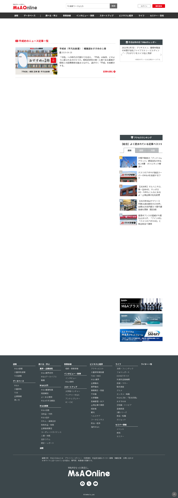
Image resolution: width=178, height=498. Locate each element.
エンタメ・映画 (123, 394)
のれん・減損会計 (48, 421)
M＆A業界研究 (47, 373)
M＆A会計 (45, 417)
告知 (118, 432)
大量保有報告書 (97, 372)
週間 (141, 150)
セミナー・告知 (157, 15)
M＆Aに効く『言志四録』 (127, 397)
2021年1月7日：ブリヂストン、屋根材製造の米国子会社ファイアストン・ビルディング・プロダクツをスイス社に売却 (141, 50)
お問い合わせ (128, 458)
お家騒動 (94, 397)
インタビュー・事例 (85, 15)
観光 (93, 412)
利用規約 (87, 458)
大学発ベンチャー (72, 391)
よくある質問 (46, 397)
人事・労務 (45, 435)
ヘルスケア (95, 416)
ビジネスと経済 (126, 15)
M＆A (16, 385)
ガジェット (121, 419)
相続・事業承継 (71, 368)
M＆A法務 (45, 410)
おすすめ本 (121, 401)
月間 (153, 150)
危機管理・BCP (97, 401)
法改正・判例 (46, 414)
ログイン (144, 6)
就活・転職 (121, 416)
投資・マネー (122, 383)
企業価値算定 (46, 428)
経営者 (94, 408)
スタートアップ (106, 15)
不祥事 (94, 394)
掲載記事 (117, 458)
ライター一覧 (146, 364)
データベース (29, 15)
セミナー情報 (121, 424)
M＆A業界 (95, 379)
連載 (42, 448)
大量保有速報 (19, 372)
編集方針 (45, 458)
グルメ (119, 390)
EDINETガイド (123, 376)
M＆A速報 (18, 368)
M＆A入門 (44, 385)
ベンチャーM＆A (72, 394)
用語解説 (44, 393)
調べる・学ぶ (51, 15)
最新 (130, 150)
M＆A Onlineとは (56, 458)
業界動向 (94, 386)
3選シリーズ (122, 412)
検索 (113, 5)
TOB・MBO (96, 376)
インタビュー (71, 378)
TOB (16, 392)
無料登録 (159, 6)
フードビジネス (97, 419)
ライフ (141, 15)
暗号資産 (120, 386)
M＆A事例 (69, 381)
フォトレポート (123, 372)
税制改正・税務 (47, 424)
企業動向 (94, 383)
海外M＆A (95, 427)
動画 (43, 380)
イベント (120, 429)
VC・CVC (69, 402)
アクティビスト (97, 368)
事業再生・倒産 (97, 390)
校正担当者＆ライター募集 (102, 458)
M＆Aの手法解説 (48, 400)
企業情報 (18, 396)
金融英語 (120, 408)
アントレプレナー (72, 398)
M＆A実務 (44, 405)
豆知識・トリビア (124, 405)
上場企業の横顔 (97, 405)
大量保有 (18, 389)
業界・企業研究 (46, 368)
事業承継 (67, 15)
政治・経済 (95, 423)
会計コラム (45, 439)
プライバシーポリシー (73, 458)
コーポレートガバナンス (51, 432)
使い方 (17, 400)
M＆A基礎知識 (47, 389)
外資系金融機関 (123, 379)
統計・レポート (47, 443)
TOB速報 (18, 376)
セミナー (120, 436)
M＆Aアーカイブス (49, 376)
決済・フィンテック (125, 368)
